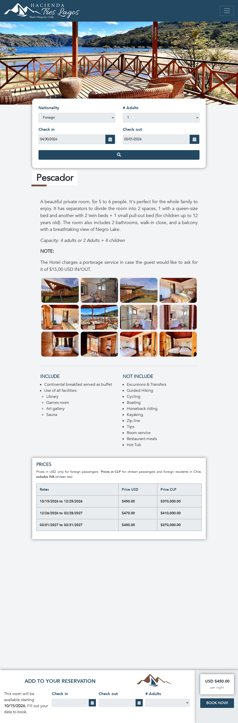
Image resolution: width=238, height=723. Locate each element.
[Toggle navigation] (227, 11)
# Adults (130, 108)
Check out (132, 129)
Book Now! (217, 703)
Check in (46, 129)
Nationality (48, 108)
